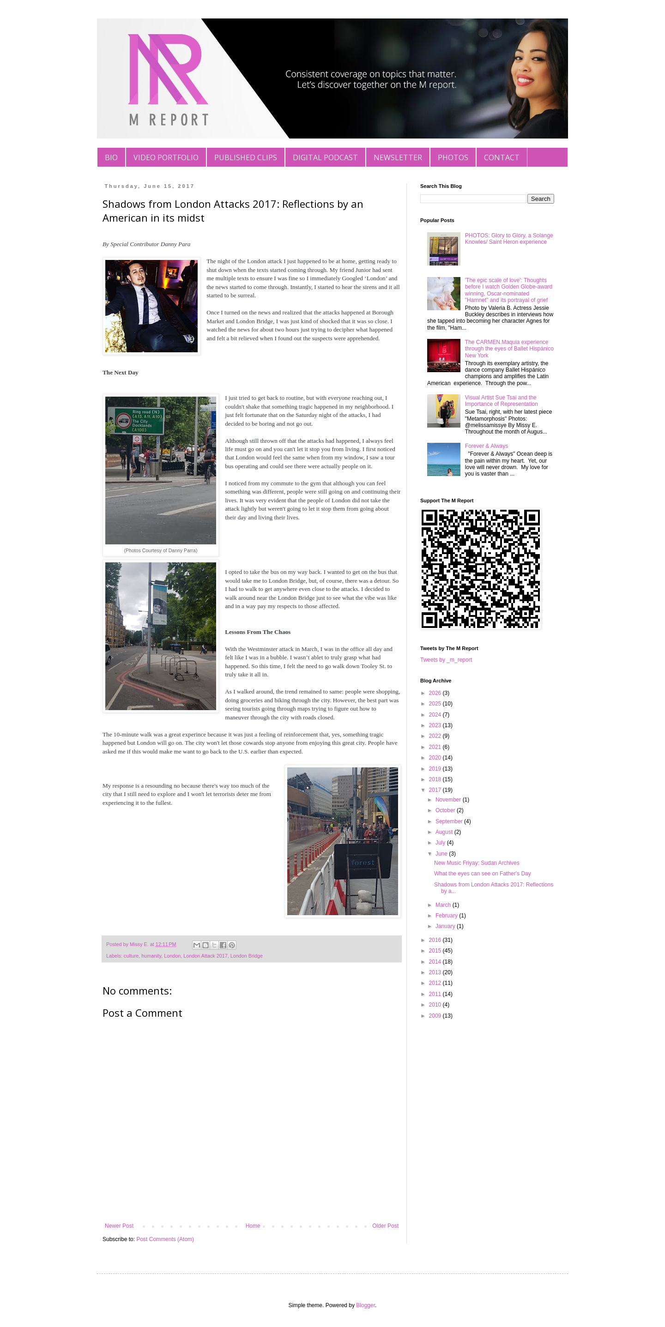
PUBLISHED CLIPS (245, 157)
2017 (436, 790)
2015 (436, 950)
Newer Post (119, 1226)
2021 (436, 747)
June (442, 853)
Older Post (385, 1226)
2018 (436, 779)
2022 (436, 736)
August (444, 832)
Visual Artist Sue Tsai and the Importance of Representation (501, 400)
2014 (436, 962)
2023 (436, 725)
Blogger (365, 1305)
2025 (436, 703)
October (446, 810)
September (449, 821)
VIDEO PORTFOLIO (166, 157)
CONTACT (502, 157)
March (444, 905)
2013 (436, 972)
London (172, 956)
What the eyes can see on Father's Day (482, 873)
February (447, 915)
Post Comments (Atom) (165, 1239)
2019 (436, 769)
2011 (436, 994)
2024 (436, 715)
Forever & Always (486, 446)
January (446, 926)
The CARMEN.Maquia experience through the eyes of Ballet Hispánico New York (509, 349)
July (441, 842)
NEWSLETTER (398, 157)
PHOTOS (453, 157)
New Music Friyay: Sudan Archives (477, 863)
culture (131, 956)
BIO (111, 157)
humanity (151, 956)
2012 (436, 983)
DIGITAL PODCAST (325, 157)
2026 (436, 693)
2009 (436, 1016)
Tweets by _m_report (446, 660)
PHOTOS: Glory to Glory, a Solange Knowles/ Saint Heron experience (509, 238)
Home (253, 1226)
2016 (436, 940)
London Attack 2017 (205, 956)
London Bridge (246, 956)
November (449, 799)
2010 (436, 1004)
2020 (436, 757)
